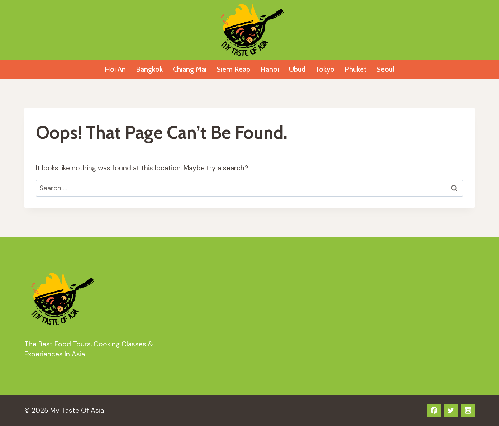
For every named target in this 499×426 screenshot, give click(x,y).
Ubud (297, 69)
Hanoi (269, 69)
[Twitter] (451, 410)
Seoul (385, 69)
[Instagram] (468, 410)
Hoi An (115, 69)
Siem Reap (233, 69)
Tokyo (324, 69)
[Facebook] (434, 410)
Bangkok (149, 69)
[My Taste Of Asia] (249, 30)
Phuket (355, 69)
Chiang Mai (189, 69)
